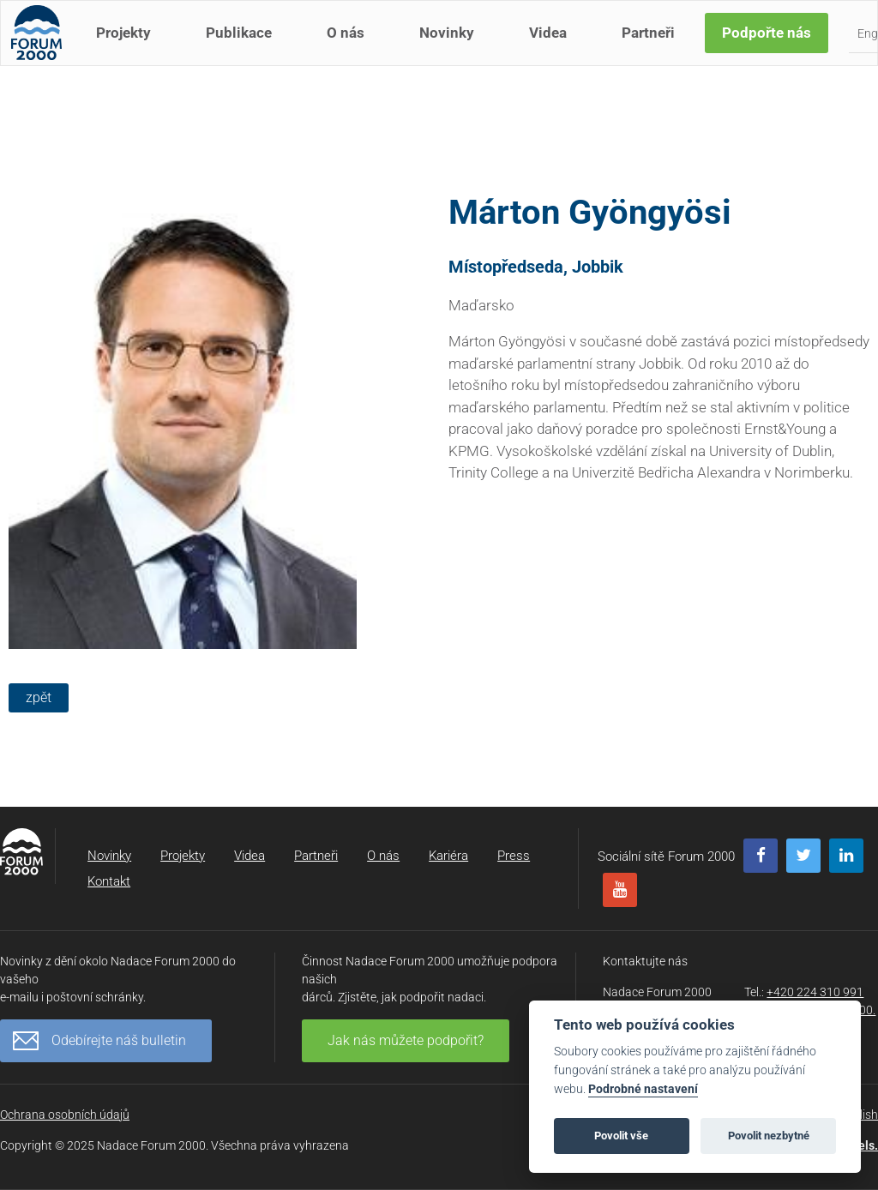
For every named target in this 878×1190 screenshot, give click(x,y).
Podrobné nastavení (643, 1089)
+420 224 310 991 (815, 992)
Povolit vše (621, 1135)
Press (513, 855)
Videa (555, 49)
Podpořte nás (773, 49)
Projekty (130, 49)
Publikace (246, 49)
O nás (352, 49)
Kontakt (108, 881)
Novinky (453, 49)
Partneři (655, 49)
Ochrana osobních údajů (64, 1114)
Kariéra (448, 855)
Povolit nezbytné (768, 1135)
